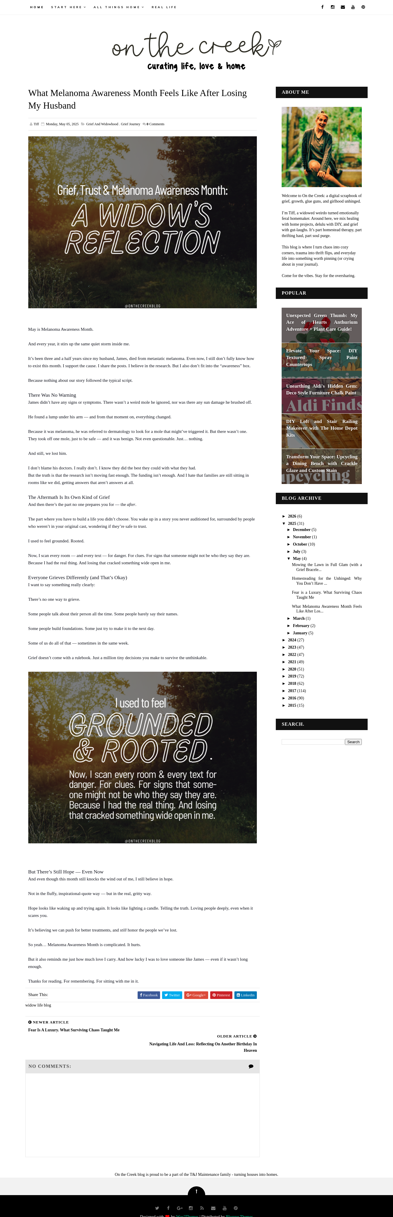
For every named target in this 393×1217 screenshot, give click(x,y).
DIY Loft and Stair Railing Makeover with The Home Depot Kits (321, 428)
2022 (292, 654)
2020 (292, 669)
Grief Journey (131, 124)
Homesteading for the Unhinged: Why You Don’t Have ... (326, 581)
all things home (117, 7)
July (296, 551)
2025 (292, 523)
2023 (292, 647)
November (301, 536)
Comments (156, 124)
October (299, 544)
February (301, 625)
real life (165, 7)
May (296, 558)
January (300, 633)
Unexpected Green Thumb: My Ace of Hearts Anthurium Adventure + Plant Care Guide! (321, 322)
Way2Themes (187, 1204)
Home (38, 7)
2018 (292, 683)
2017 (292, 691)
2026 (292, 516)
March (298, 618)
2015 (292, 705)
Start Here (67, 7)
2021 (292, 661)
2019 (292, 676)
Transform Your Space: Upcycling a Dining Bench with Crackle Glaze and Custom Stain (321, 463)
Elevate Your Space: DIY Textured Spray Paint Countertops (321, 357)
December (301, 529)
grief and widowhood (103, 124)
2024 (292, 640)
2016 (292, 698)
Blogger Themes (239, 1204)
